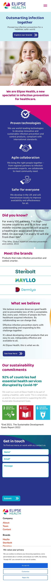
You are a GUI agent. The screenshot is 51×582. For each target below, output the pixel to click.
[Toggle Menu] (45, 5)
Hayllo (6, 539)
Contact (7, 529)
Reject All (25, 578)
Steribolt (7, 542)
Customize (25, 571)
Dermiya (7, 546)
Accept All (25, 565)
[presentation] (19, 486)
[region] (25, 564)
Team (5, 526)
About (6, 522)
